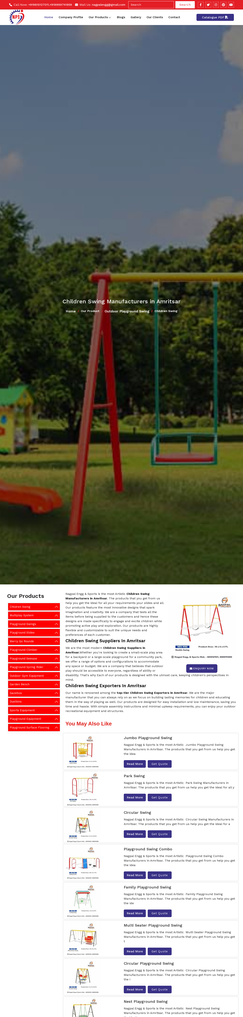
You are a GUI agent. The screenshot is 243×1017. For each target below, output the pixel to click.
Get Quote (159, 764)
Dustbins (16, 701)
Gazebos (16, 693)
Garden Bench (19, 684)
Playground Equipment (25, 719)
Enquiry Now (202, 668)
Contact (174, 17)
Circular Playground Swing (149, 963)
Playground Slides (22, 632)
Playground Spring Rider (26, 667)
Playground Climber (23, 650)
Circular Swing (137, 812)
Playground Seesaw (23, 658)
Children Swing (20, 606)
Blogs (121, 17)
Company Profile (71, 17)
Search (185, 4)
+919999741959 (61, 4)
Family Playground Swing (147, 887)
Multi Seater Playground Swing (153, 925)
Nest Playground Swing (146, 1001)
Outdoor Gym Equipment (27, 675)
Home (48, 17)
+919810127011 (38, 4)
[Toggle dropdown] (109, 17)
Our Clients (155, 17)
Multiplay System (22, 615)
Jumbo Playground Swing (148, 738)
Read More (135, 764)
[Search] (151, 4)
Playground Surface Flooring (29, 727)
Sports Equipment (22, 710)
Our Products (100, 17)
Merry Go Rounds (22, 641)
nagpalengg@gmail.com (108, 4)
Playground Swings (23, 624)
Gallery (136, 17)
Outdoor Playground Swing (127, 311)
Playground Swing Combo (148, 849)
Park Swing (134, 776)
